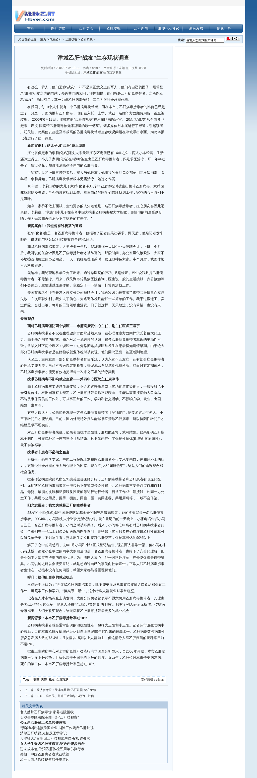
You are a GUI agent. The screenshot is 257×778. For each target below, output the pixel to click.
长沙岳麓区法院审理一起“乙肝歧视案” (49, 717)
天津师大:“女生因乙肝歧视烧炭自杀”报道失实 (55, 738)
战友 (52, 679)
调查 (37, 679)
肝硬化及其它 (168, 28)
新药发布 (196, 28)
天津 (45, 679)
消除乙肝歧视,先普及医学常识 (43, 733)
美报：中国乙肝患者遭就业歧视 (44, 754)
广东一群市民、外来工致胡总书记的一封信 (65, 696)
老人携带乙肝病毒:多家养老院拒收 (47, 712)
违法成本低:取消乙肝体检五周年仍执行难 (52, 749)
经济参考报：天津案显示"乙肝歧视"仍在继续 (66, 690)
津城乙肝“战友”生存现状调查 (102, 72)
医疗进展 (58, 28)
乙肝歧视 (113, 28)
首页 (30, 28)
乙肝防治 (86, 28)
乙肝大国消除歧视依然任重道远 (44, 759)
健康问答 (224, 28)
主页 (43, 39)
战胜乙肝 (56, 39)
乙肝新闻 (141, 28)
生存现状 (62, 679)
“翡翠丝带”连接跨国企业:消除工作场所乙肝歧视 (57, 728)
